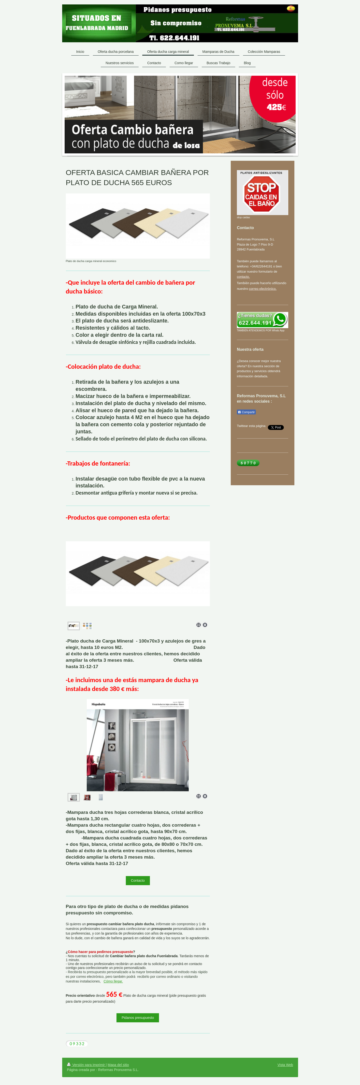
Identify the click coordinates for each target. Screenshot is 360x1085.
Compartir (246, 412)
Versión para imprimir (86, 1065)
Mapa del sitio (118, 1065)
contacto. (243, 277)
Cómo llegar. (113, 982)
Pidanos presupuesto (138, 1018)
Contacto (138, 880)
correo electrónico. (262, 288)
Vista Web (285, 1065)
